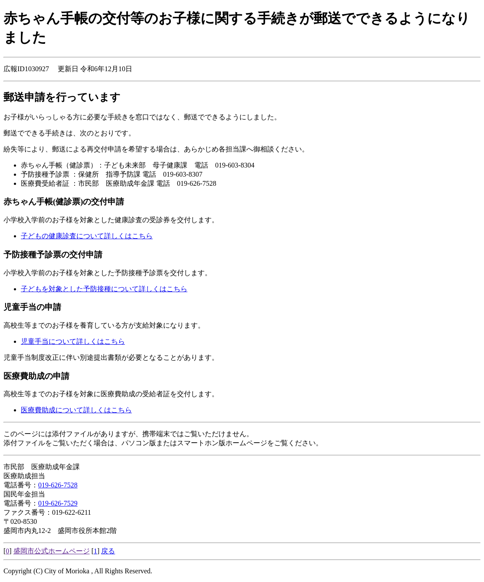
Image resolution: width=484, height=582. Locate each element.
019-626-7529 (58, 503)
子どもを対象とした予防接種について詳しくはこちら (104, 289)
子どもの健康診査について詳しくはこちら (87, 236)
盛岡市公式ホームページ (51, 551)
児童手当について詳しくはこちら (73, 341)
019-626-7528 (58, 485)
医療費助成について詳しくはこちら (76, 410)
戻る (108, 551)
